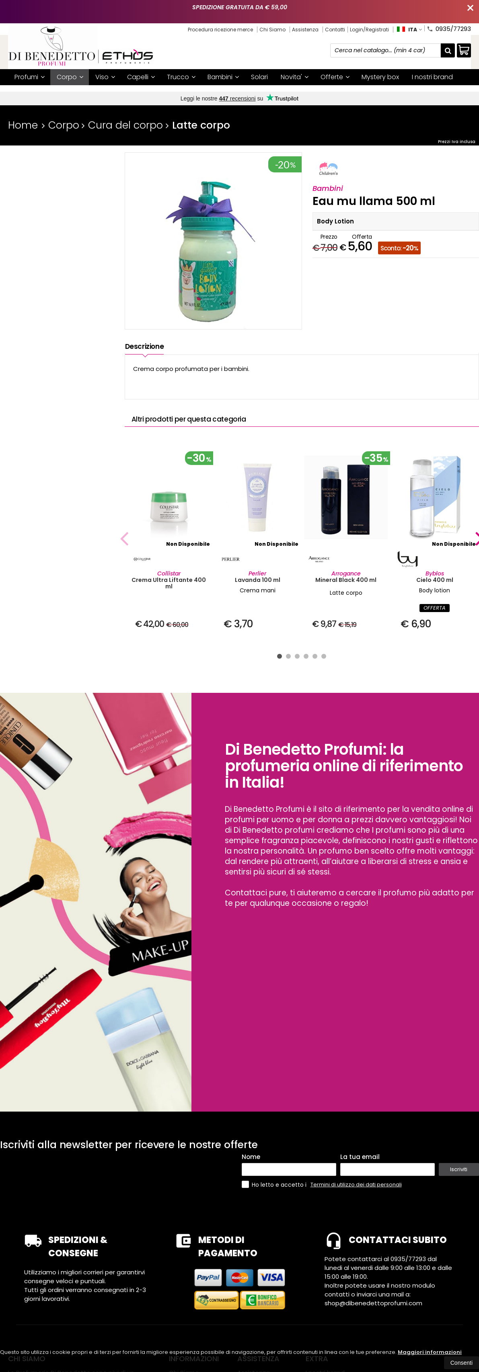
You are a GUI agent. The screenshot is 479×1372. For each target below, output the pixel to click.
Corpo (70, 77)
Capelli (141, 77)
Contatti (335, 30)
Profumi (29, 77)
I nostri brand (432, 77)
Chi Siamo (272, 30)
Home (23, 125)
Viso (105, 77)
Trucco (181, 77)
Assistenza (305, 29)
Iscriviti (458, 1169)
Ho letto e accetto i (275, 1184)
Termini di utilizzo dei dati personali (356, 1184)
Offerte (335, 77)
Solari (259, 77)
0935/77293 (449, 28)
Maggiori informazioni (430, 1352)
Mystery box (380, 77)
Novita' (294, 77)
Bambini (223, 77)
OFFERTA (434, 608)
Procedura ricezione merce (220, 30)
